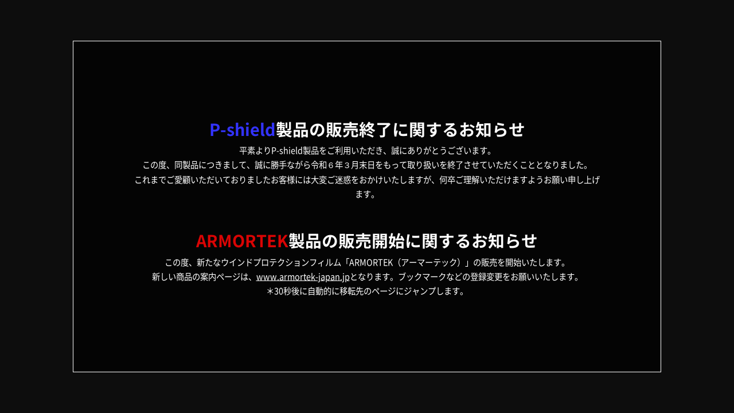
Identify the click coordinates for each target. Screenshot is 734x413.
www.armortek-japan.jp (303, 276)
